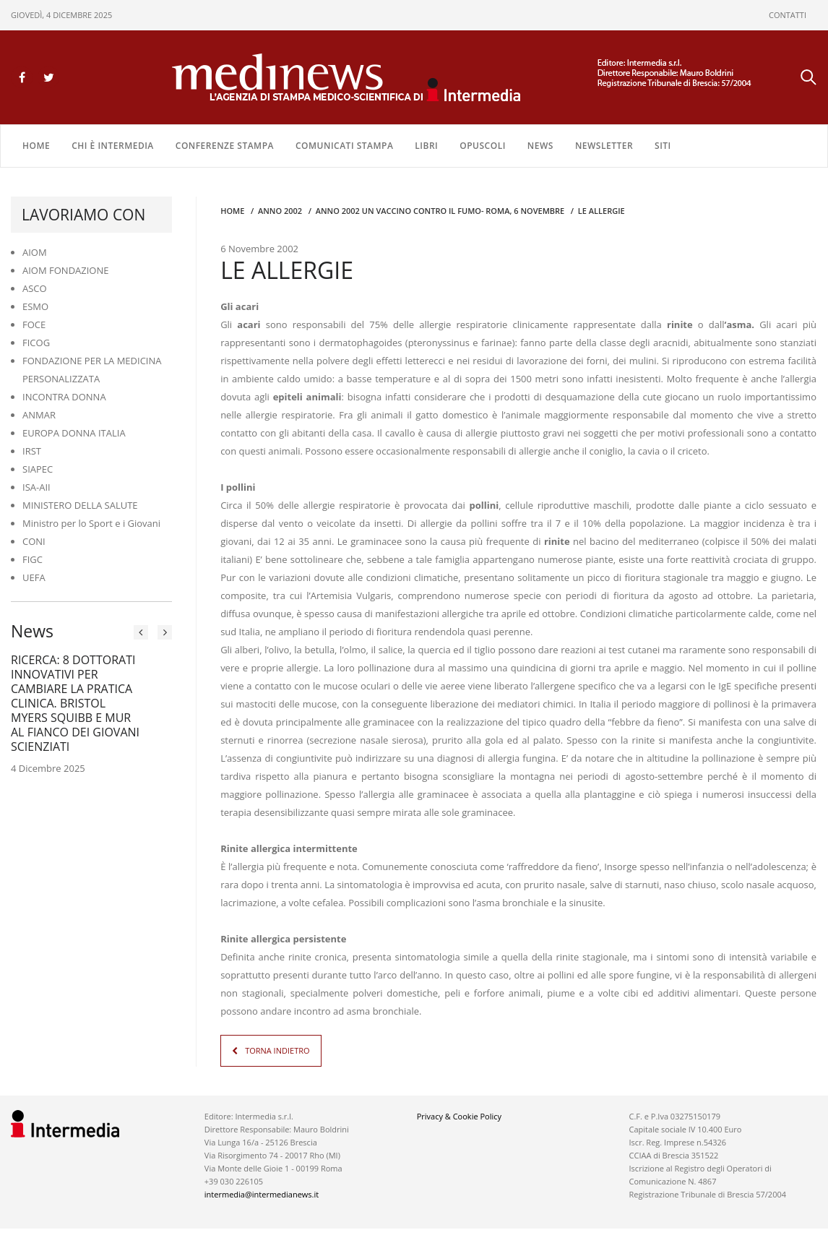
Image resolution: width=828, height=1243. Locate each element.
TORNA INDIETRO (277, 1050)
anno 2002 (280, 210)
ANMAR (39, 414)
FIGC (32, 559)
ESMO (35, 306)
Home (36, 145)
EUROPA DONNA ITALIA (74, 432)
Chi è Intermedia (113, 145)
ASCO (34, 288)
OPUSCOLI (483, 145)
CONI (34, 541)
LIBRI (426, 145)
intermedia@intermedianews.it (261, 1194)
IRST (31, 450)
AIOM (34, 252)
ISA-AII (36, 487)
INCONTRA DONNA (64, 396)
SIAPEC (37, 469)
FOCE (34, 324)
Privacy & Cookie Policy (459, 1116)
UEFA (34, 577)
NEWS (540, 145)
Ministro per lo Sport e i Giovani (91, 523)
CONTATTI (787, 14)
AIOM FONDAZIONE (65, 270)
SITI (663, 145)
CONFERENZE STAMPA (225, 145)
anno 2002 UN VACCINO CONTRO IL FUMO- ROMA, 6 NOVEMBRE (440, 210)
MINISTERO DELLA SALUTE (80, 505)
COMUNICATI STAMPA (344, 145)
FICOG (36, 342)
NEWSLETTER (604, 145)
